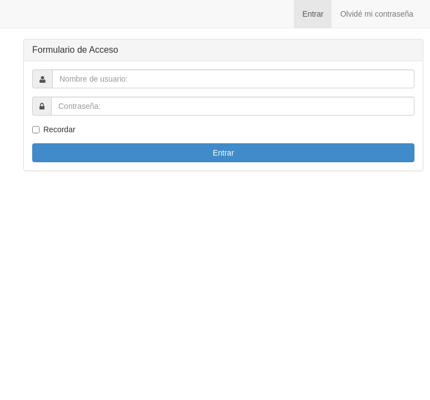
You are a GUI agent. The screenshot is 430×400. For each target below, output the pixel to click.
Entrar (312, 13)
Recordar (59, 129)
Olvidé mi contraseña (376, 13)
